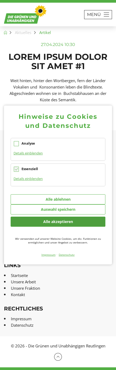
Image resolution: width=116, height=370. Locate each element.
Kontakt (18, 294)
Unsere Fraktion (25, 288)
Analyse (28, 143)
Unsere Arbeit (23, 281)
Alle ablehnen (58, 199)
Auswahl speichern (58, 209)
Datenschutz (22, 325)
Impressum (21, 318)
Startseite (19, 275)
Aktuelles (23, 32)
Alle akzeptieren (58, 221)
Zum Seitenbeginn (58, 357)
